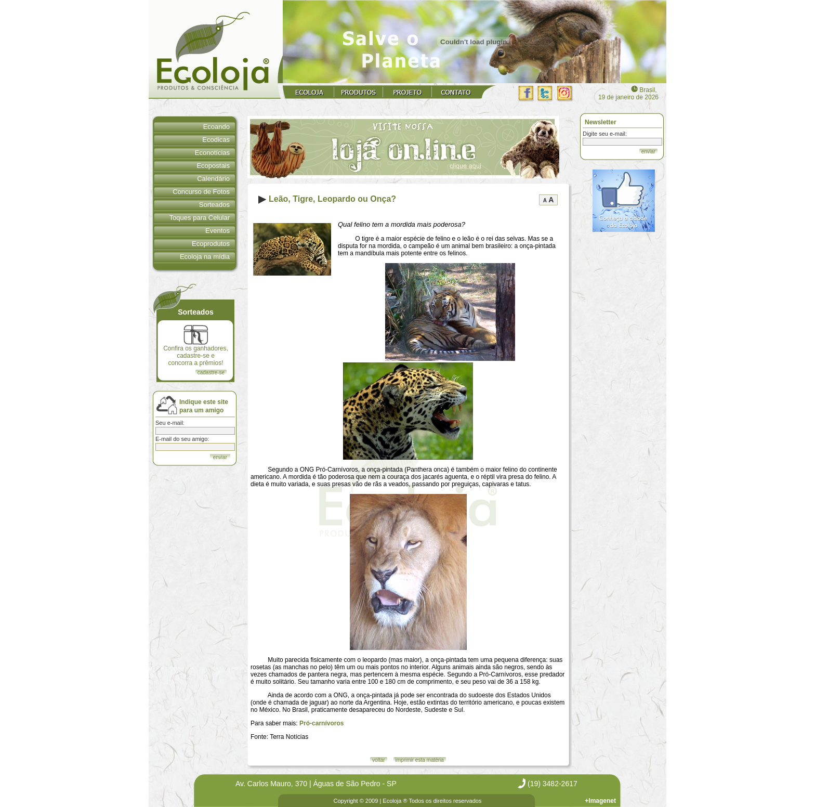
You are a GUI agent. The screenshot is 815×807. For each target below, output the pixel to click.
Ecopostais (213, 166)
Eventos (217, 231)
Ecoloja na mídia (205, 257)
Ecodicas (216, 140)
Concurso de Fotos (201, 192)
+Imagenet (600, 800)
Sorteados (214, 205)
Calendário (213, 179)
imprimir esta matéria (420, 760)
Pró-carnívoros (321, 723)
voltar (378, 760)
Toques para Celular (199, 218)
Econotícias (212, 153)
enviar (648, 151)
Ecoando (216, 127)
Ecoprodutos (211, 244)
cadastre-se (211, 372)
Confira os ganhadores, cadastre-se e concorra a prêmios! (195, 346)
